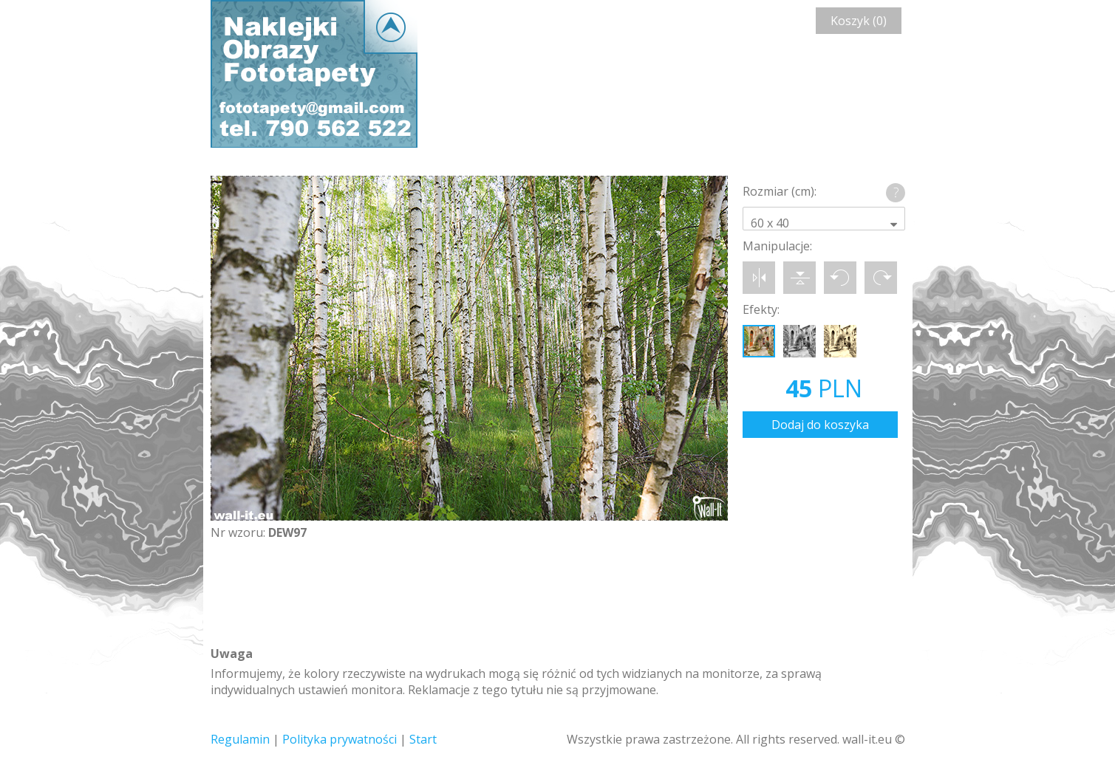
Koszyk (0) (859, 21)
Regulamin (240, 739)
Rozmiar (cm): (779, 191)
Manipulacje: (777, 246)
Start (423, 739)
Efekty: (761, 309)
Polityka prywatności (339, 739)
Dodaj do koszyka (820, 424)
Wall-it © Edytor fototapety (314, 74)
